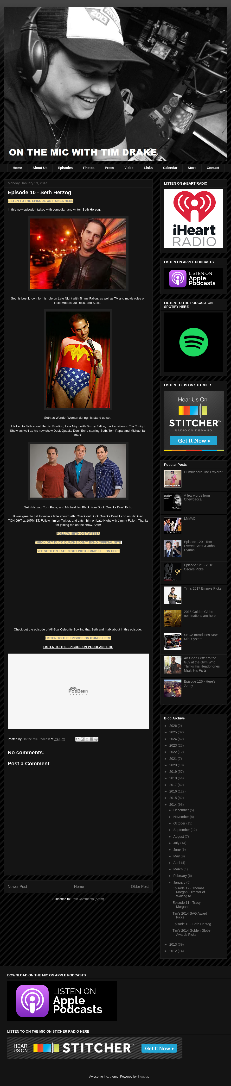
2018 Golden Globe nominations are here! (200, 614)
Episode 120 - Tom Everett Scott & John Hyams (199, 546)
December (181, 810)
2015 (173, 798)
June (177, 849)
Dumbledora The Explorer (203, 472)
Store (192, 168)
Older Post (140, 887)
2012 (173, 951)
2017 (173, 785)
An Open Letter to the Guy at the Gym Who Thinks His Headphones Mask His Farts (202, 664)
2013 (173, 944)
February (180, 876)
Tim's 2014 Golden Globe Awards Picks (192, 932)
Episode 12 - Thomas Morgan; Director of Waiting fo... (189, 892)
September (182, 830)
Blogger (142, 1076)
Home (17, 168)
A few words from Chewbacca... (197, 497)
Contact (213, 168)
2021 (173, 759)
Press (109, 168)
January (179, 882)
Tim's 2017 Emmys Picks (202, 588)
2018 (173, 778)
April (177, 863)
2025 (173, 732)
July (176, 843)
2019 (173, 772)
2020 (173, 765)
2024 (173, 739)
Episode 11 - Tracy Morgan (187, 905)
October (179, 823)
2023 (173, 745)
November (181, 817)
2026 (173, 726)
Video (129, 168)
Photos (88, 168)
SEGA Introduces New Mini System (201, 637)
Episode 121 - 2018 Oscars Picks (198, 567)
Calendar (170, 168)
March (178, 869)
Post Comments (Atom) (87, 899)
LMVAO (190, 518)
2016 (173, 791)
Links (148, 168)
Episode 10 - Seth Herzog (192, 924)
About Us (39, 168)
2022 (173, 752)
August (179, 836)
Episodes (65, 168)
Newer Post (17, 887)
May (176, 856)
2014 (173, 804)
